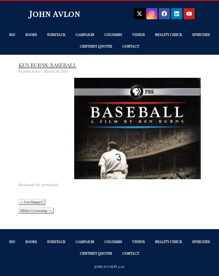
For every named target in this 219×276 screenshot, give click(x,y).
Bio (12, 34)
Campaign (84, 34)
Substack (56, 34)
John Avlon (54, 13)
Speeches (201, 34)
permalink (50, 184)
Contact (130, 46)
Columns (113, 34)
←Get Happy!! (32, 202)
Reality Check (168, 34)
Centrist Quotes (96, 46)
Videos (138, 34)
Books (31, 34)
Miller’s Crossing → (36, 211)
